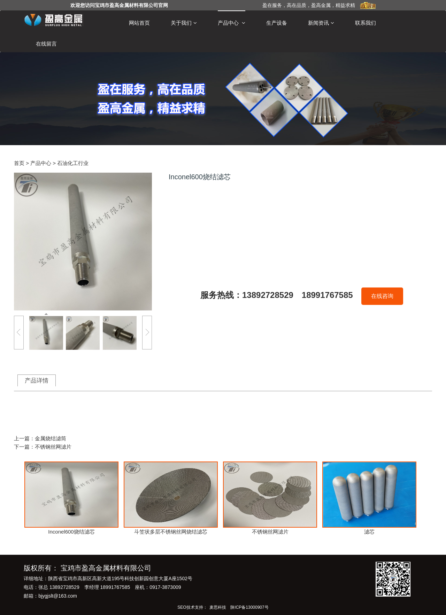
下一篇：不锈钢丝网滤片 (42, 447)
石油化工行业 (73, 163)
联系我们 (365, 23)
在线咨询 (382, 296)
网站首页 (139, 23)
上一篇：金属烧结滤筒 (40, 438)
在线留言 (46, 44)
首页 (19, 163)
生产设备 (276, 23)
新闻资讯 (321, 23)
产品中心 (231, 23)
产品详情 (36, 380)
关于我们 (184, 23)
